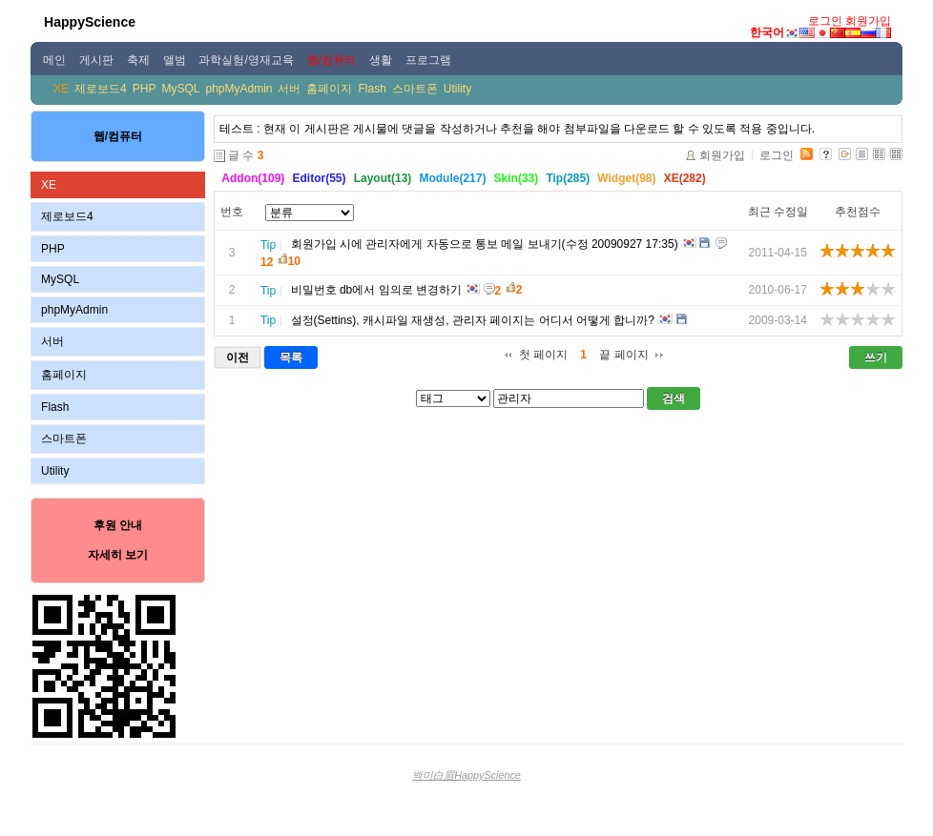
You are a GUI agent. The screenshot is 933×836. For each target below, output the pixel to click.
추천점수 (858, 211)
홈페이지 (329, 88)
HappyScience (89, 22)
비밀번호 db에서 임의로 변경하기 (376, 289)
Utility (457, 88)
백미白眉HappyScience (466, 775)
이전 (237, 357)
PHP (144, 88)
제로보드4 (100, 88)
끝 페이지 (623, 354)
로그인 (825, 21)
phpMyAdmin (238, 88)
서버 (289, 88)
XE (61, 88)
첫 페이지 (543, 354)
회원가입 (868, 21)
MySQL (180, 88)
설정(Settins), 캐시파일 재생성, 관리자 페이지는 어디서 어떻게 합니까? (472, 320)
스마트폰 (415, 88)
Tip (268, 245)
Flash (371, 88)
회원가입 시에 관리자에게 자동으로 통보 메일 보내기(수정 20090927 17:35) (484, 244)
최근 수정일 (778, 211)
